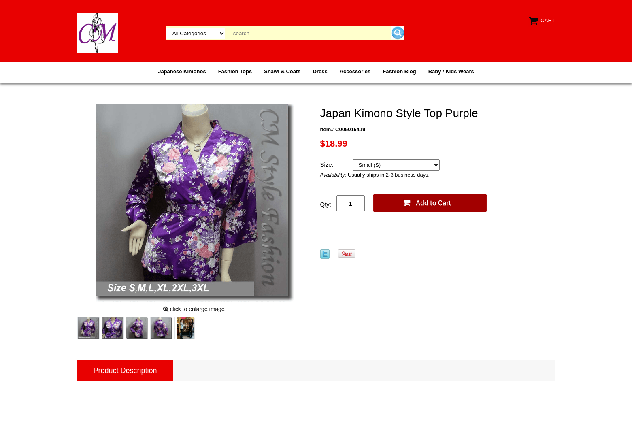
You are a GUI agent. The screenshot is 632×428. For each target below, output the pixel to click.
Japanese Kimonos (182, 71)
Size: (328, 164)
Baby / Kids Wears (451, 71)
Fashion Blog (399, 71)
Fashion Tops (235, 71)
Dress (320, 71)
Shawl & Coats (282, 71)
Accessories (355, 71)
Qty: (326, 204)
